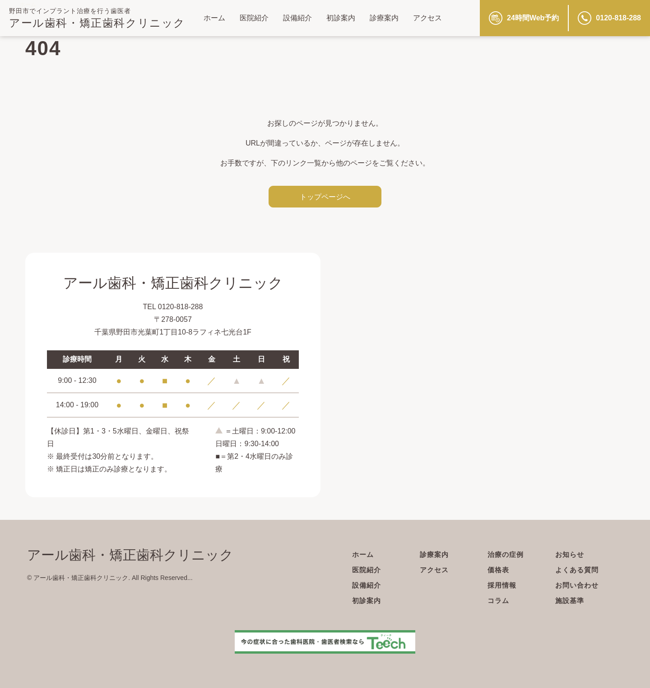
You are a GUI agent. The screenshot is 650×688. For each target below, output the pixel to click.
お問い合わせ (578, 585)
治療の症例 (507, 554)
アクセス (427, 18)
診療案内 (384, 18)
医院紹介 (254, 18)
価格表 (499, 570)
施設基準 (570, 600)
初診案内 (340, 18)
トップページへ (325, 196)
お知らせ (570, 554)
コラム (499, 600)
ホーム (214, 18)
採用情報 (503, 585)
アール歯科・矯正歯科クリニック (97, 23)
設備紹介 (297, 18)
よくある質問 (578, 570)
